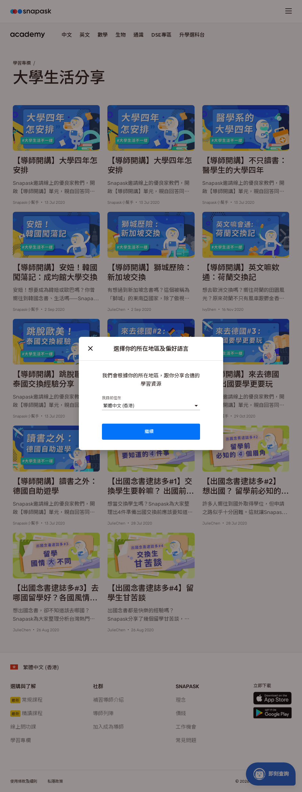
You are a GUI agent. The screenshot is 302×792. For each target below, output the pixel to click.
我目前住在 (111, 397)
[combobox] (103, 405)
